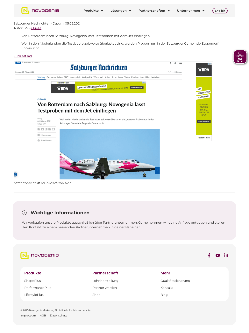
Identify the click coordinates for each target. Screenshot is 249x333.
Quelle (36, 28)
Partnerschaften (154, 11)
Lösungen (121, 11)
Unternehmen (191, 11)
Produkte (93, 11)
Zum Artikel (23, 56)
